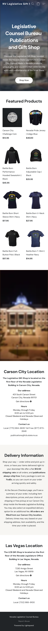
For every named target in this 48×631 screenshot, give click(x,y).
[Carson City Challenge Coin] (12, 125)
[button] (19, 4)
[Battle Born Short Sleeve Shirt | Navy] (12, 207)
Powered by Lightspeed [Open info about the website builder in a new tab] (24, 625)
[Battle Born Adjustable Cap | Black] (36, 166)
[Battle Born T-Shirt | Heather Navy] (36, 245)
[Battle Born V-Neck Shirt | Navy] (36, 207)
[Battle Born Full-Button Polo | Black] (12, 245)
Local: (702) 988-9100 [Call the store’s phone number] (24, 602)
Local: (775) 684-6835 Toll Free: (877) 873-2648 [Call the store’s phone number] (24, 429)
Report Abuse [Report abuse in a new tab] (24, 621)
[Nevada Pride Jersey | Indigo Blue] (36, 125)
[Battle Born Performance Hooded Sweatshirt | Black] (12, 166)
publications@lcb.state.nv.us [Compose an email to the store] (24, 435)
